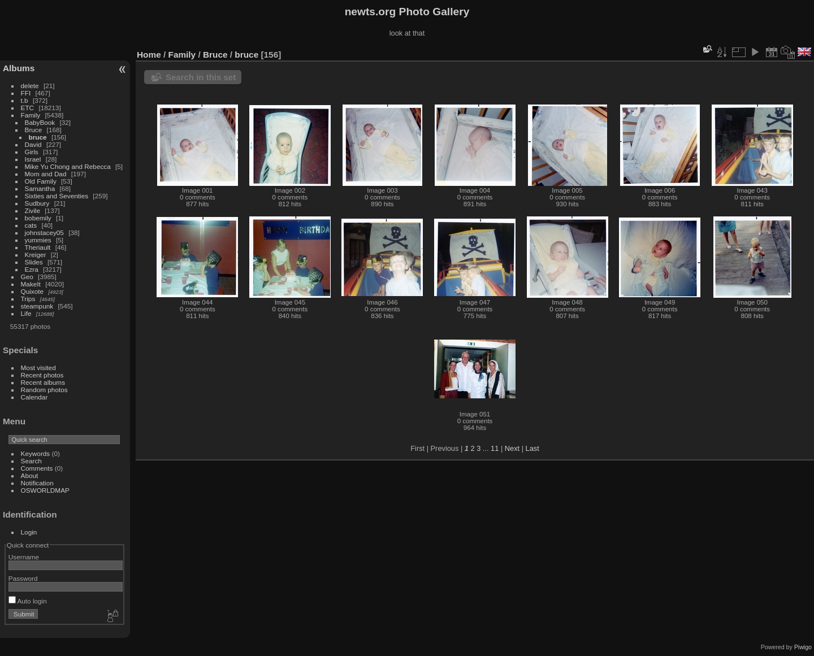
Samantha (40, 188)
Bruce (33, 129)
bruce (38, 137)
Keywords (35, 453)
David (33, 144)
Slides (34, 262)
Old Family (41, 181)
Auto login (27, 601)
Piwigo (803, 647)
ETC (27, 107)
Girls (31, 151)
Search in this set (201, 77)
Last (532, 448)
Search (31, 460)
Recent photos (42, 375)
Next (512, 448)
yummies (38, 240)
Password (23, 578)
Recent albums (43, 382)
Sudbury (37, 203)
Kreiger (35, 254)
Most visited (38, 367)
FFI (26, 93)
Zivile (32, 210)
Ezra (31, 269)
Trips (28, 298)
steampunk (37, 306)
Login (29, 532)
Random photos (44, 389)
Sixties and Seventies (57, 195)
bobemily (38, 217)
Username (23, 557)
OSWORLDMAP (45, 490)
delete (30, 85)
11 (495, 448)
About (29, 475)
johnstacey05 (44, 232)
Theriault (38, 247)
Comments (37, 468)
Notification (37, 482)
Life (26, 313)
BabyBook (40, 122)
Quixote (32, 291)
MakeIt (31, 284)
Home (149, 54)
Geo (27, 276)
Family (31, 115)
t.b (24, 100)
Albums (18, 68)
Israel (33, 159)
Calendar (34, 397)
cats (31, 225)
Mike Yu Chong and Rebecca (68, 166)
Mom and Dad (46, 173)
